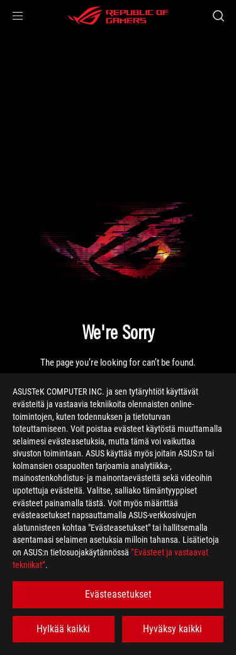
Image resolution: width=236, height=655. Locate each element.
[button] (17, 15)
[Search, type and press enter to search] (218, 16)
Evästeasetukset (118, 594)
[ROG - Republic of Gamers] (118, 15)
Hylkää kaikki (63, 629)
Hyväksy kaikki (172, 629)
